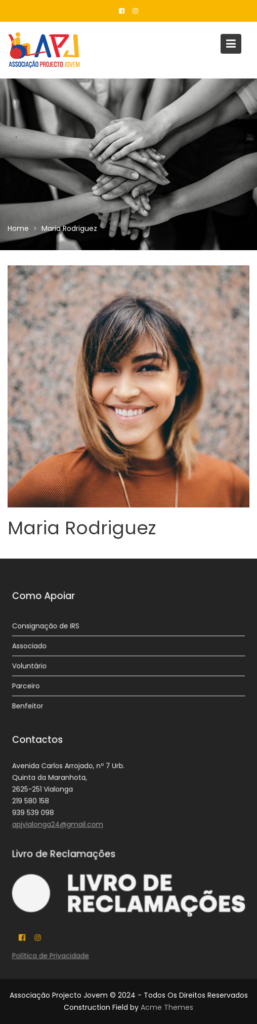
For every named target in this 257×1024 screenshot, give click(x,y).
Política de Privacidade (52, 955)
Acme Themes (167, 1007)
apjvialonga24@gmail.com (59, 824)
